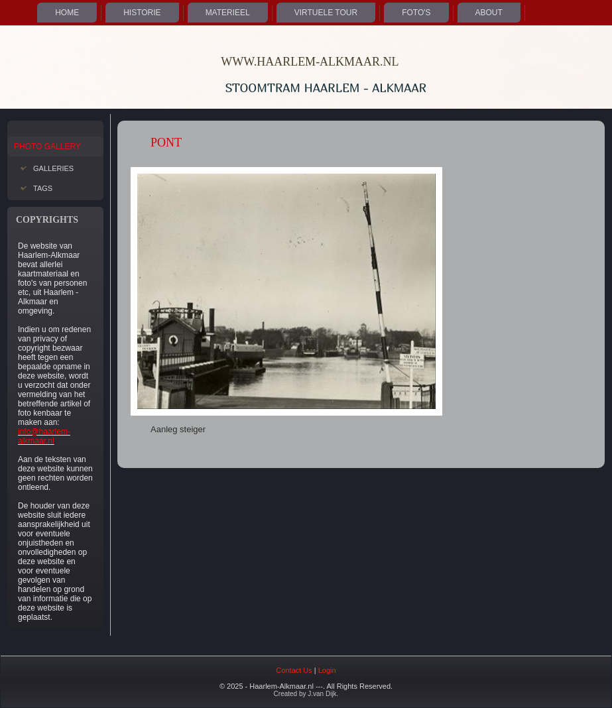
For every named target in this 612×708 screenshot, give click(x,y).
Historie (141, 12)
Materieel (228, 12)
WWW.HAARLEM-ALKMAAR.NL (309, 61)
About (489, 12)
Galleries (53, 168)
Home (67, 12)
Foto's (416, 12)
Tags (42, 188)
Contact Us (294, 670)
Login (327, 670)
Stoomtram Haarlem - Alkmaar (326, 88)
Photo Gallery (47, 146)
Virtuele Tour (325, 12)
